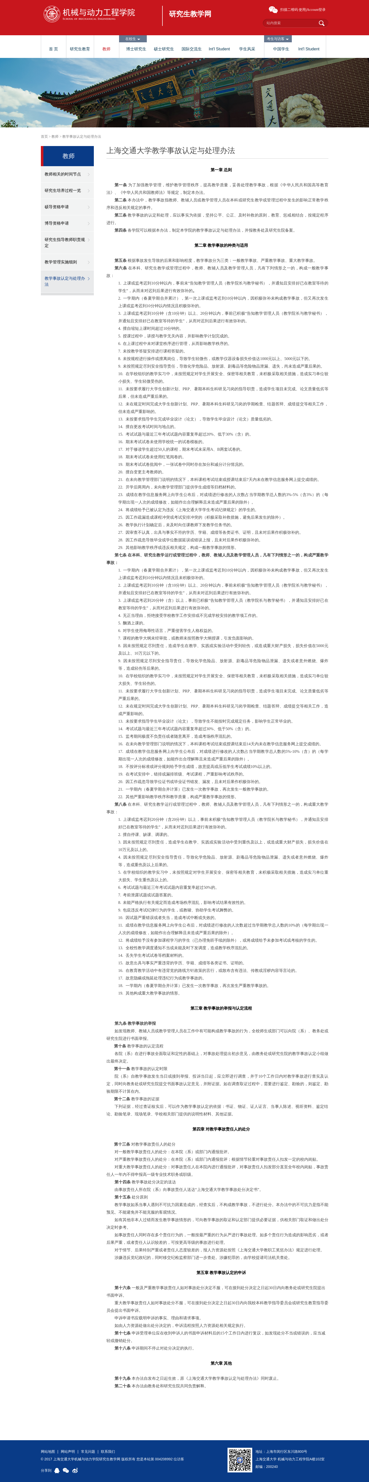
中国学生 (281, 49)
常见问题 (88, 1452)
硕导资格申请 (57, 207)
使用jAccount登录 (312, 10)
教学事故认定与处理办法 (81, 136)
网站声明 (68, 1452)
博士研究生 (136, 49)
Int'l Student (219, 49)
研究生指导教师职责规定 (65, 242)
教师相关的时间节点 (63, 174)
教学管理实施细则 (61, 262)
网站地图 (48, 1452)
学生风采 (247, 49)
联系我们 (108, 1452)
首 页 (53, 49)
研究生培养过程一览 (63, 190)
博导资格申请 (57, 223)
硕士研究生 (164, 49)
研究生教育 (80, 49)
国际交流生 (192, 49)
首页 (44, 136)
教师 (106, 49)
